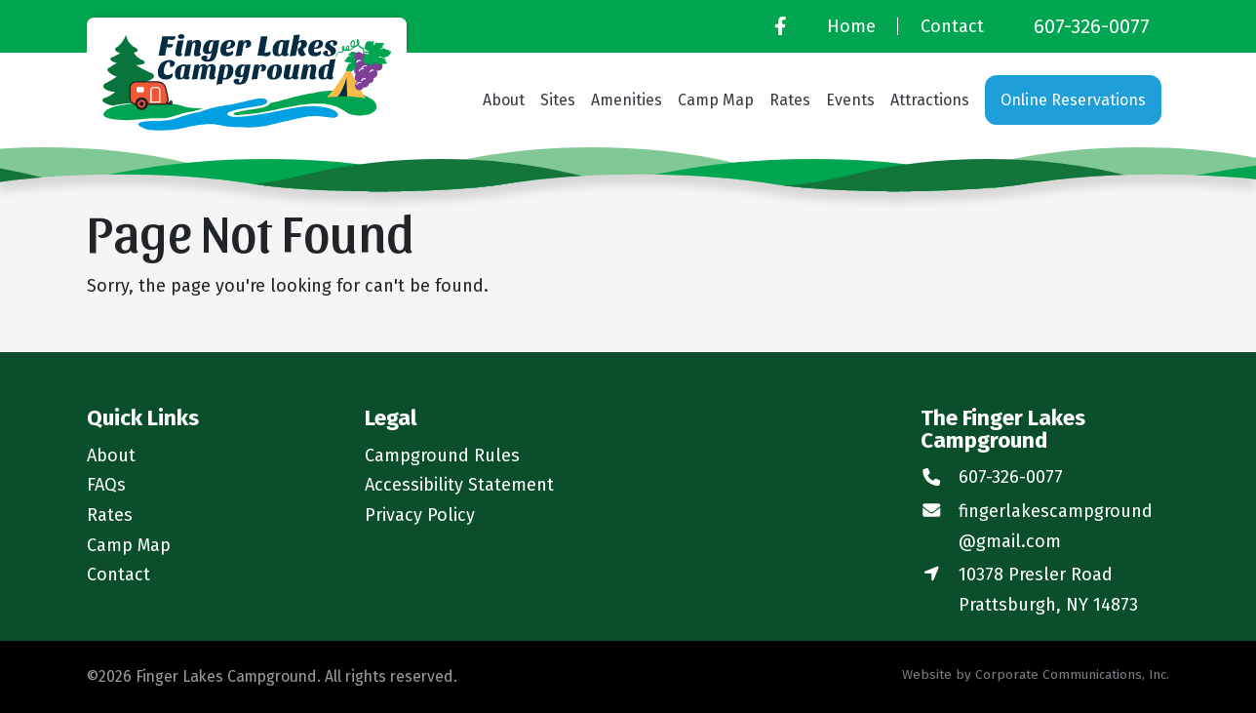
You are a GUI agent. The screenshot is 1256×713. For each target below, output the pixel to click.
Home (851, 26)
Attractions (929, 100)
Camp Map (716, 100)
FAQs (106, 484)
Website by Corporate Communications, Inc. (1035, 674)
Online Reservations (1073, 100)
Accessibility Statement (459, 484)
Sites (557, 100)
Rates (789, 100)
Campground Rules (442, 455)
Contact (952, 26)
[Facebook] (780, 26)
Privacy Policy (420, 515)
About (504, 100)
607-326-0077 (1092, 26)
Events (850, 100)
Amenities (626, 100)
